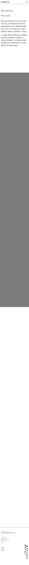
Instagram (2, 548)
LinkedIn (2, 547)
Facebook (3, 550)
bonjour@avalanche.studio (8, 533)
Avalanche (5, 2)
